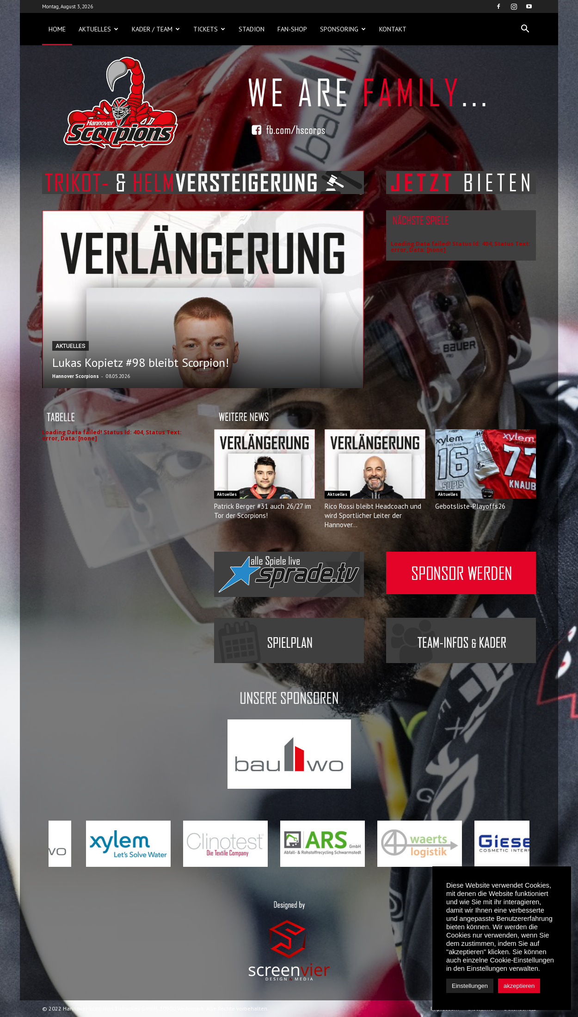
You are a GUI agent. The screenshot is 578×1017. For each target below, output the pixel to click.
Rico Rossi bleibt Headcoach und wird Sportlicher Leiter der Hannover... (373, 515)
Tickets (209, 29)
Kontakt (392, 29)
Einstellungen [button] (470, 985)
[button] (525, 29)
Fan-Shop (292, 29)
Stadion (251, 29)
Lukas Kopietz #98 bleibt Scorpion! (140, 362)
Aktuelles (98, 29)
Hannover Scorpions (75, 376)
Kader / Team (156, 29)
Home (57, 29)
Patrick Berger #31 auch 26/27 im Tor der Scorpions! (262, 511)
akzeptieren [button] (519, 985)
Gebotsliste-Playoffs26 (470, 506)
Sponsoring (343, 29)
